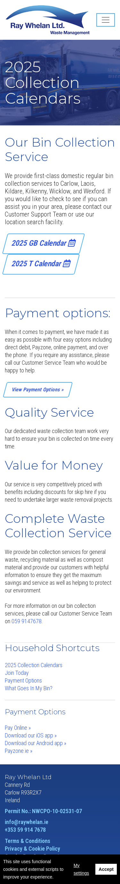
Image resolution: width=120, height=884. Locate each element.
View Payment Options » (38, 390)
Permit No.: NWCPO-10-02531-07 (43, 811)
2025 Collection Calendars (33, 665)
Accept (106, 869)
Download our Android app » (35, 743)
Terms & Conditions (27, 840)
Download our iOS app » (31, 735)
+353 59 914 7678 (25, 829)
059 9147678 (27, 621)
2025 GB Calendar (43, 243)
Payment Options (23, 680)
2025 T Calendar (41, 263)
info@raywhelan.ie (26, 822)
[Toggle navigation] (105, 20)
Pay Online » (18, 727)
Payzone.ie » (18, 750)
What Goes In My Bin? (28, 688)
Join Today (17, 672)
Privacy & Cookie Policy (32, 848)
